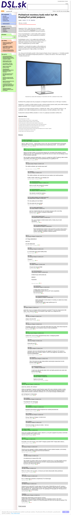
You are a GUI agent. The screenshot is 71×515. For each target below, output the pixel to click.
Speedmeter (5, 28)
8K (29, 20)
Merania (8, 28)
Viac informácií (15, 513)
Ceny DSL (5, 16)
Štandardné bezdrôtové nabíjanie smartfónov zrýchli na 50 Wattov (8, 89)
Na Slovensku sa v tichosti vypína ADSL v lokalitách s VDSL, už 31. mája (8, 47)
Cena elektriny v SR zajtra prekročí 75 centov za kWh (8, 64)
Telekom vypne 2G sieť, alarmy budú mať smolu (7, 61)
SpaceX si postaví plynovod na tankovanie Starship (8, 81)
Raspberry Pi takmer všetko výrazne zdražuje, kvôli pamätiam (8, 43)
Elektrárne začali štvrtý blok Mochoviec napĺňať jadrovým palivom (8, 78)
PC (27, 20)
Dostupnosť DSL (6, 17)
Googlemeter (5, 31)
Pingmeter (4, 29)
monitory (24, 20)
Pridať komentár (22, 506)
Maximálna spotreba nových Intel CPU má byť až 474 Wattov (8, 74)
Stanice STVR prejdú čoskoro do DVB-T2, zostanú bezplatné (28, 120)
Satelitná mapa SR (6, 23)
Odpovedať (23, 146)
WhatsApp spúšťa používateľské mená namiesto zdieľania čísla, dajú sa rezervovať (8, 70)
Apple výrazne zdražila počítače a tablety (7, 67)
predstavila (32, 29)
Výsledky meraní (6, 20)
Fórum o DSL (5, 19)
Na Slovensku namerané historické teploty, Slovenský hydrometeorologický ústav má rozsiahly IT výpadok (8, 57)
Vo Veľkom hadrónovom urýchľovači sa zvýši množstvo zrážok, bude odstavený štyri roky (8, 85)
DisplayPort (33, 20)
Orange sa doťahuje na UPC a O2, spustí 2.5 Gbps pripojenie (8, 50)
